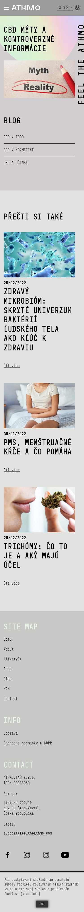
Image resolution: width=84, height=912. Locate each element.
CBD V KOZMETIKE (19, 150)
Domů (8, 639)
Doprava (11, 733)
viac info (30, 894)
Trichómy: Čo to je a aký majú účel (35, 555)
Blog (8, 679)
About (9, 649)
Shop (8, 669)
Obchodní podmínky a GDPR (28, 743)
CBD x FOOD (14, 137)
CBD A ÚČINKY (16, 162)
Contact (11, 698)
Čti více (12, 365)
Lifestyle (13, 659)
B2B (7, 688)
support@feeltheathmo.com (28, 833)
